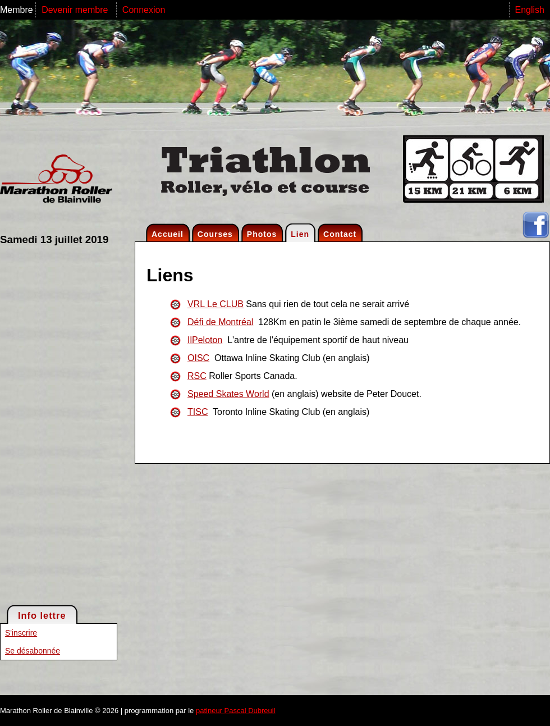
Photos (262, 234)
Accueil (168, 234)
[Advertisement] (45, 424)
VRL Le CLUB (215, 304)
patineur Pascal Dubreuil (236, 710)
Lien (300, 234)
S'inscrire (21, 632)
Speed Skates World (228, 394)
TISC (197, 412)
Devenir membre (76, 10)
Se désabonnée (32, 650)
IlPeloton (204, 340)
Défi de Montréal (220, 322)
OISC (198, 358)
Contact (339, 234)
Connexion (144, 10)
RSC (197, 376)
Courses (215, 234)
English (529, 10)
